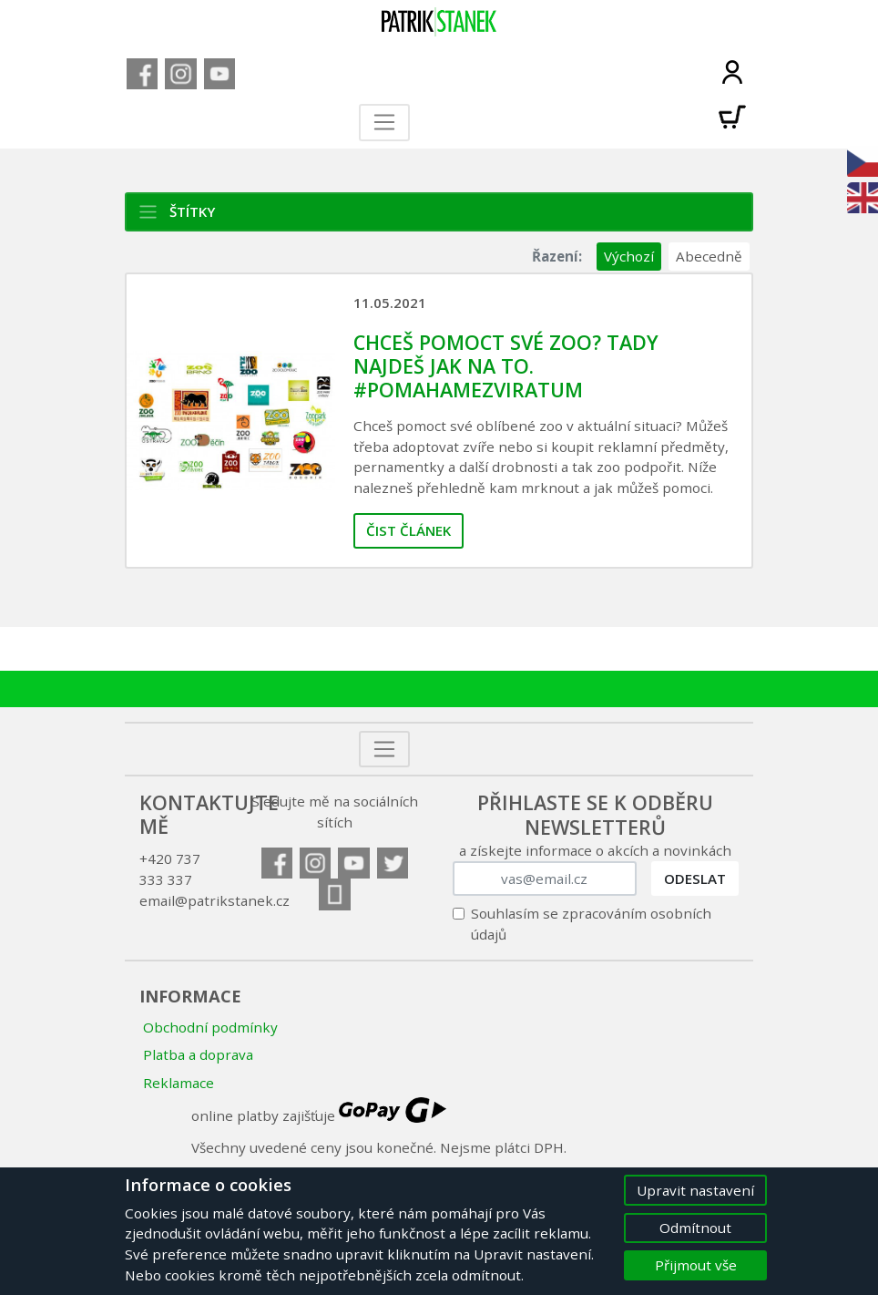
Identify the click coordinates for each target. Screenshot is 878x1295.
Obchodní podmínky (210, 1027)
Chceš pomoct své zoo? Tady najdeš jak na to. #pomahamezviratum (505, 366)
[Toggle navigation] (385, 122)
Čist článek (408, 530)
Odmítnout (695, 1227)
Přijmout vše (696, 1265)
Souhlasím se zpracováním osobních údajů (591, 923)
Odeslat (695, 878)
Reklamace (178, 1083)
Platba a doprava (198, 1054)
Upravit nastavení (695, 1190)
